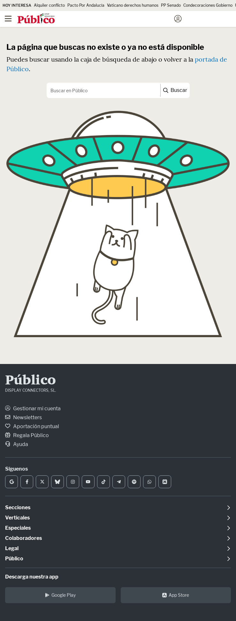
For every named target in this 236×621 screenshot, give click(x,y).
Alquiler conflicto (49, 5)
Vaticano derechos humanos (132, 5)
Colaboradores (23, 538)
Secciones (17, 507)
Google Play (60, 595)
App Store (175, 595)
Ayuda (16, 444)
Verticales (17, 518)
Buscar (175, 90)
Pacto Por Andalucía (85, 5)
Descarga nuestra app (31, 577)
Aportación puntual (32, 426)
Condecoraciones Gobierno (207, 5)
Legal (12, 548)
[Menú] (8, 19)
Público (30, 381)
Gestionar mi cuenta (33, 408)
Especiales (18, 528)
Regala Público (27, 435)
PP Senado (171, 5)
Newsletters (23, 417)
